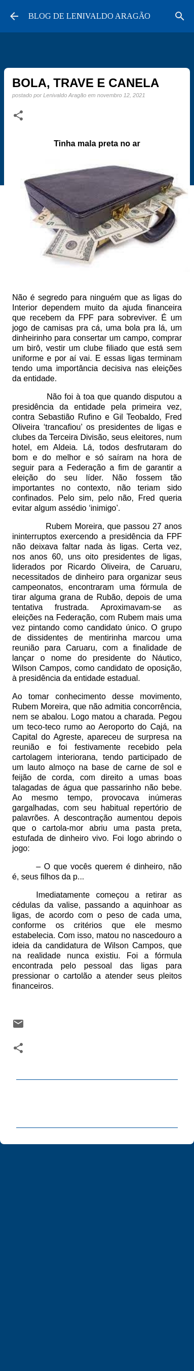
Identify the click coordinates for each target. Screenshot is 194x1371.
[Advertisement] (95, 1254)
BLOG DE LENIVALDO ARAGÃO (89, 16)
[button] (18, 116)
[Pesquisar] (180, 16)
